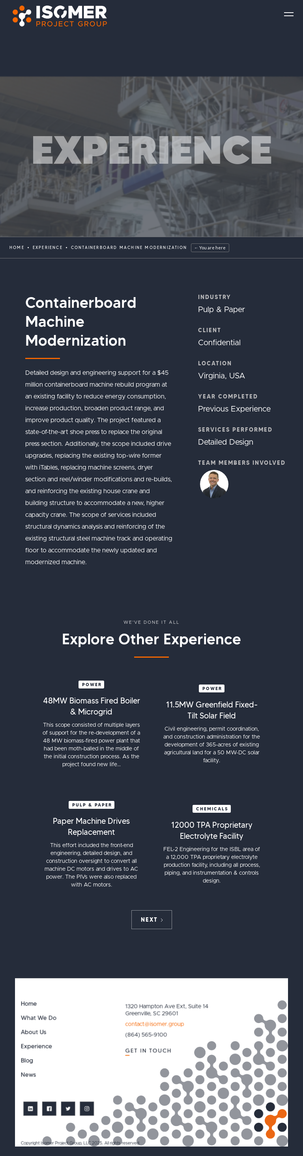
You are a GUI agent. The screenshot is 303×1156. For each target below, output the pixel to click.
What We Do (38, 1018)
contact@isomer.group (154, 1024)
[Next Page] (151, 919)
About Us (34, 1032)
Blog (27, 1060)
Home (16, 247)
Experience (36, 1046)
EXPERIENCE (48, 247)
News (28, 1075)
